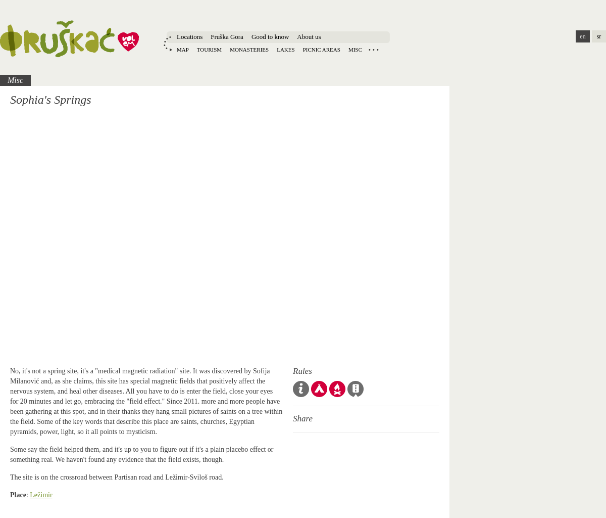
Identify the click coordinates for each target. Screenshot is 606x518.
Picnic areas (321, 50)
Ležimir (41, 495)
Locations (190, 36)
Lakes (285, 50)
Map (183, 50)
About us (309, 36)
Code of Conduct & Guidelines (301, 389)
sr (599, 36)
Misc (355, 50)
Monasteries (249, 50)
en (582, 36)
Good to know (270, 36)
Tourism (209, 50)
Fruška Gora (227, 36)
